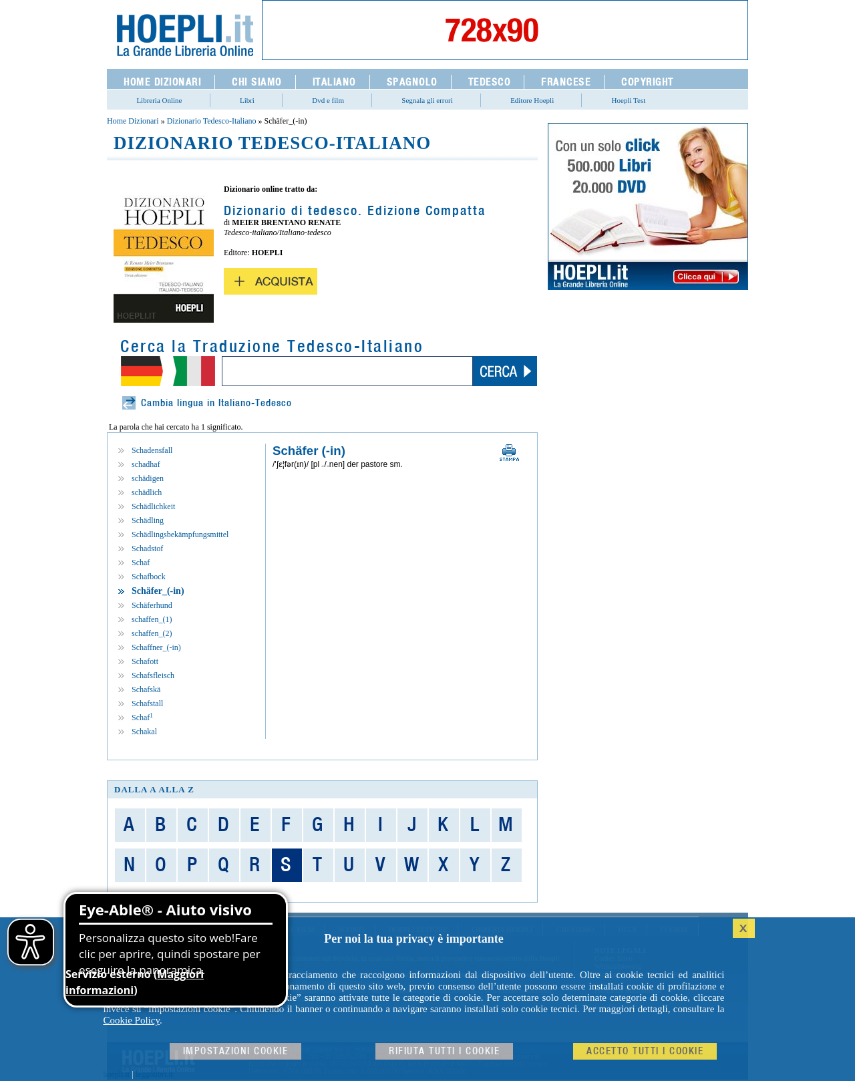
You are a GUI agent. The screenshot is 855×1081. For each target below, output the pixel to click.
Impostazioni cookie (236, 1051)
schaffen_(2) (152, 633)
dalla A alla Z (154, 789)
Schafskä (146, 689)
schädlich (147, 492)
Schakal (144, 731)
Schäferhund (152, 605)
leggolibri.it (154, 1074)
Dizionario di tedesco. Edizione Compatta (355, 211)
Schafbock (149, 576)
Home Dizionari (133, 121)
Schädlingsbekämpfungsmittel (180, 534)
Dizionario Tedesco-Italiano (211, 121)
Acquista (270, 281)
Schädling (148, 520)
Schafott (145, 661)
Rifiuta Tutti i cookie (444, 1051)
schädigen (148, 478)
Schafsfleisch (153, 675)
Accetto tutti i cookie (644, 1051)
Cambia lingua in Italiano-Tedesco (216, 403)
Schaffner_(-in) (156, 647)
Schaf (141, 562)
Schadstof (147, 548)
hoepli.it (117, 1074)
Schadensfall (152, 450)
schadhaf (146, 464)
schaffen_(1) (152, 619)
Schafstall (147, 703)
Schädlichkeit (153, 506)
